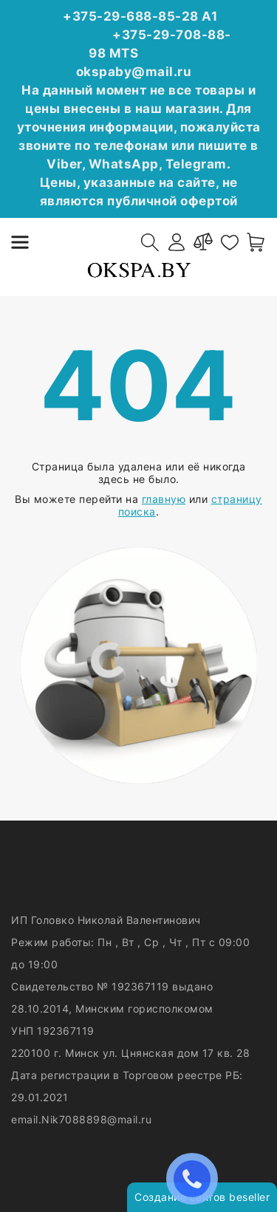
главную (164, 499)
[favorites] (229, 242)
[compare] (203, 242)
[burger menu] (20, 242)
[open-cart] (256, 242)
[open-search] (150, 242)
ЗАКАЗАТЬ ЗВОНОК (196, 1178)
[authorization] (176, 242)
